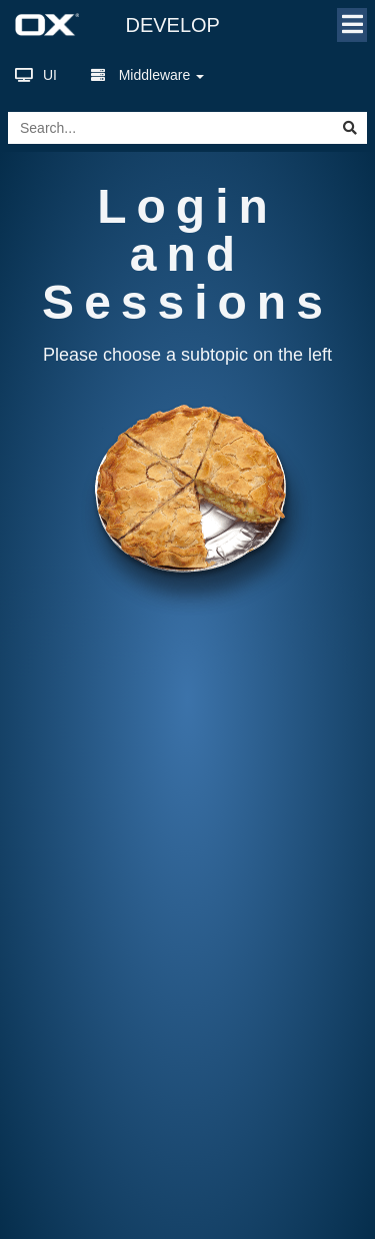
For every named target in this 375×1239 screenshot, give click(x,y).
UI (36, 75)
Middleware (147, 75)
